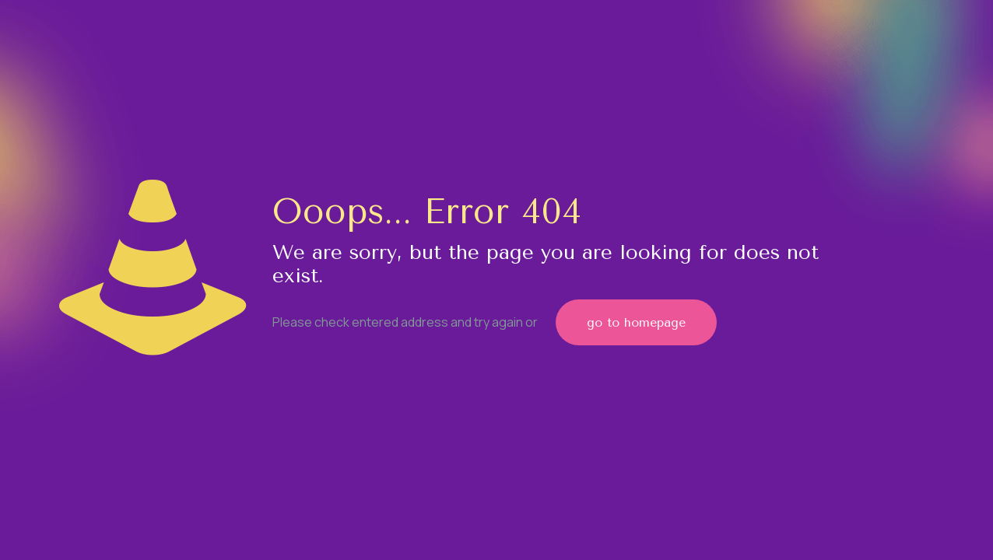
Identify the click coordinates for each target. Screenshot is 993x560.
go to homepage (636, 322)
